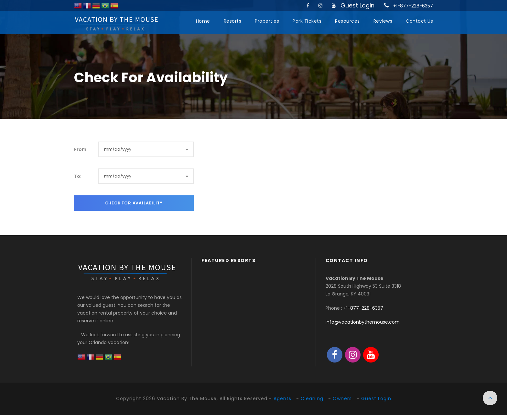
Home (203, 21)
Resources (347, 21)
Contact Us (419, 21)
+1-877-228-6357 (413, 6)
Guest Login (357, 5)
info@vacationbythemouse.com (363, 322)
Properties (267, 21)
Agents (282, 398)
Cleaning (312, 398)
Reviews (383, 21)
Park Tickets (307, 21)
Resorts (233, 21)
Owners (342, 398)
